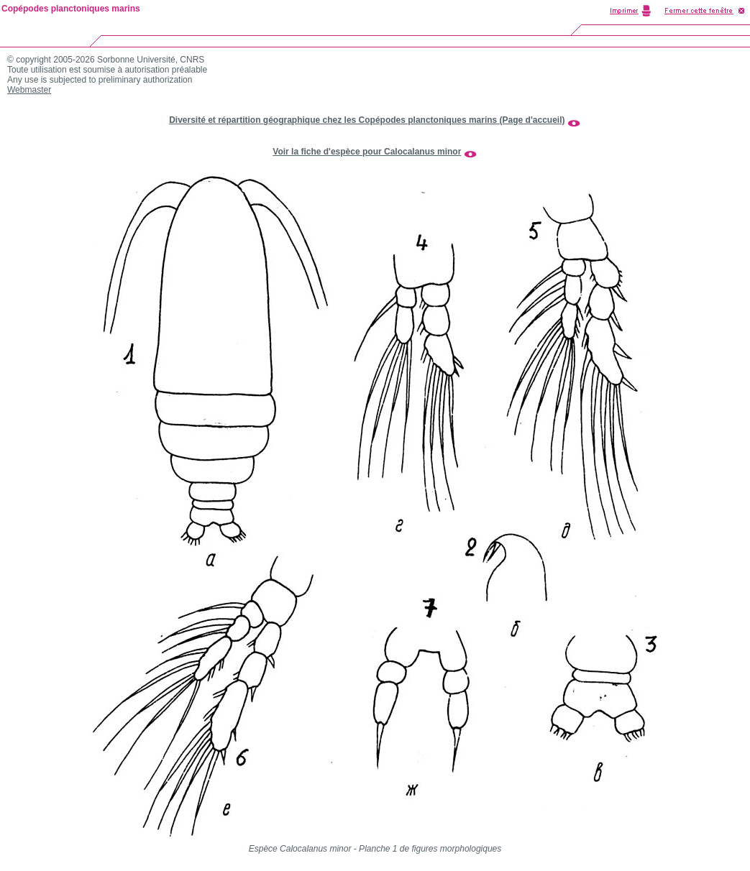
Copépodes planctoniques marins (70, 9)
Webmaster (29, 90)
